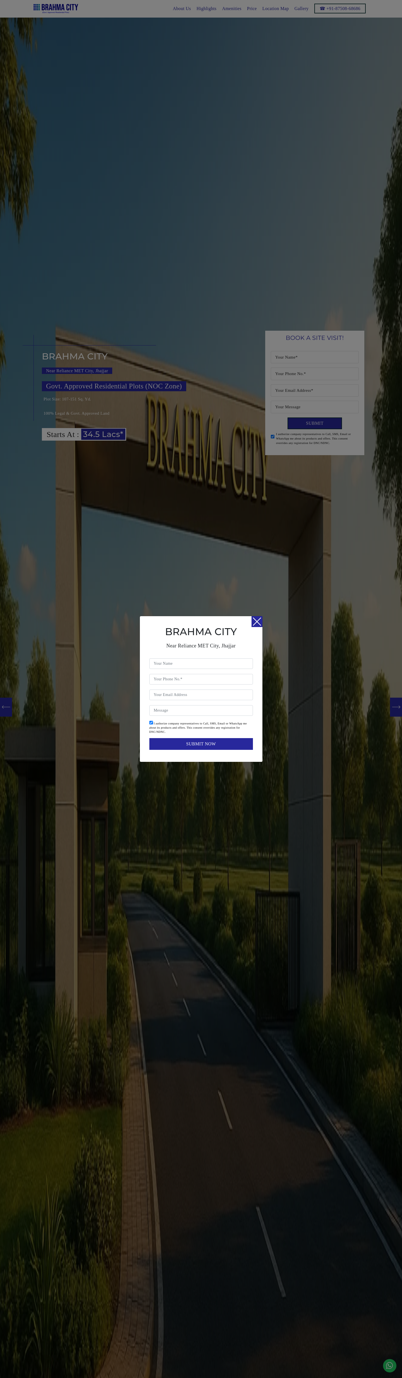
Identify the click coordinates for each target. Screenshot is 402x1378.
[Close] (257, 621)
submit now (201, 743)
